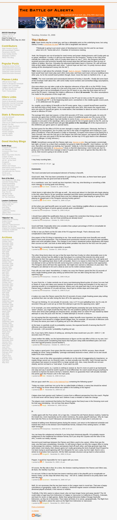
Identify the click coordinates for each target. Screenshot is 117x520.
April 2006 (5, 252)
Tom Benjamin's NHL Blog (11, 180)
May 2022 (5, 362)
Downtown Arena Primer (11, 66)
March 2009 (6, 311)
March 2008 (6, 291)
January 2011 (7, 342)
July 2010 (5, 335)
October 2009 (7, 323)
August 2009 (6, 320)
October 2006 (7, 262)
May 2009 (5, 315)
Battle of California (8, 190)
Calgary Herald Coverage (11, 87)
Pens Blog (5, 207)
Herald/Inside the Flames (11, 171)
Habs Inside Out (7, 204)
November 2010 (7, 339)
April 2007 (5, 272)
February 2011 (7, 344)
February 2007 (7, 269)
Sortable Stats (7, 119)
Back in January (75, 71)
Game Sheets (7, 121)
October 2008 (7, 303)
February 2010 (7, 330)
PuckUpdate (6, 209)
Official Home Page (9, 82)
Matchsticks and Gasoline (11, 167)
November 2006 (7, 263)
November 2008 (7, 304)
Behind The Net (7, 124)
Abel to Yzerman (8, 195)
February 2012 (7, 352)
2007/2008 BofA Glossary (11, 70)
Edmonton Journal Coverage (12, 103)
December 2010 (7, 340)
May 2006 (5, 253)
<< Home (35, 511)
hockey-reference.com (10, 128)
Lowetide (5, 153)
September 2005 (8, 240)
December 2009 (7, 327)
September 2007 (8, 281)
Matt (43, 376)
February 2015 (7, 359)
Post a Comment (38, 507)
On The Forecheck (8, 197)
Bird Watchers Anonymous (11, 214)
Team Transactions (9, 91)
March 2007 (6, 270)
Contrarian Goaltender (10, 230)
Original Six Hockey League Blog (13, 228)
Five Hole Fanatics (9, 169)
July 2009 (5, 318)
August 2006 (6, 258)
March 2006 (6, 250)
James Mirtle (46, 200)
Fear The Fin (6, 192)
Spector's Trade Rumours (11, 225)
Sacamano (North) (9, 52)
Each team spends (43, 98)
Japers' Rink (6, 212)
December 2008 (7, 306)
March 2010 (6, 332)
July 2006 (5, 257)
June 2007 (5, 275)
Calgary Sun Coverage (10, 85)
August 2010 (6, 337)
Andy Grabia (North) (9, 54)
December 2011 (7, 350)
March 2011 (6, 345)
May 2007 (5, 274)
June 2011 (5, 347)
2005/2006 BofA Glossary (11, 73)
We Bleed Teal (7, 194)
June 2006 (5, 255)
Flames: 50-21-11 (8, 34)
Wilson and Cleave (9, 166)
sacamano (45, 480)
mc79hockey (6, 149)
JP (43, 390)
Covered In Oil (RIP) (9, 147)
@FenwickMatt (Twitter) (10, 50)
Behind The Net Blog (9, 226)
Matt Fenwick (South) (10, 48)
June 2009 (5, 316)
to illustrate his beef (50, 44)
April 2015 (5, 361)
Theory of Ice (6, 206)
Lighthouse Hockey (8, 211)
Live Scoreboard (8, 117)
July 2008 (5, 298)
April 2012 (5, 354)
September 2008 (8, 301)
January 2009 (7, 308)
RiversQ (45, 249)
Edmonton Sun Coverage (11, 105)
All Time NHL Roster (9, 89)
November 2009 (7, 325)
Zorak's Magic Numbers (10, 126)
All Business (58, 148)
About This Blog (8, 57)
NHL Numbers (7, 135)
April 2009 (5, 313)
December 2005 (7, 245)
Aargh (44, 405)
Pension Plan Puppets (9, 202)
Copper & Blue (7, 157)
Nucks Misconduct (8, 185)
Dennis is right (78, 142)
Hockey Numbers (8, 231)
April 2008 (5, 292)
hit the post (6, 173)
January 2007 (7, 267)
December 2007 (7, 286)
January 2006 (7, 246)
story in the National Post (59, 382)
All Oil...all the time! (9, 160)
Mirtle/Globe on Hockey (10, 219)
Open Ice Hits (7, 175)
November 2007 (7, 284)
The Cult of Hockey (9, 158)
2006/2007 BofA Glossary (11, 71)
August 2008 (6, 299)
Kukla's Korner (7, 221)
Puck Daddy (6, 223)
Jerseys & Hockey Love (10, 187)
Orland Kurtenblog (8, 183)
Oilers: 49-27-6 (7, 36)
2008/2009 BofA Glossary (11, 68)
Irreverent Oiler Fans (9, 151)
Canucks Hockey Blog (9, 182)
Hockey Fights (7, 133)
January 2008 (7, 287)
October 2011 (7, 349)
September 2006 (8, 260)
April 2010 (5, 333)
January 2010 (7, 328)
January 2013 (7, 357)
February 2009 (7, 310)
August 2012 (6, 356)
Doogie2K (45, 454)
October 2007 (7, 282)
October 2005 (7, 241)
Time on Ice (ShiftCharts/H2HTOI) (14, 122)
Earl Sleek (45, 187)
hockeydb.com (7, 130)
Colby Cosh (6, 164)
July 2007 (5, 277)
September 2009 (8, 321)
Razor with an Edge (9, 188)
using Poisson (85, 119)
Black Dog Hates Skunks (11, 155)
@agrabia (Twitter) (9, 56)
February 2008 (7, 289)
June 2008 (5, 296)
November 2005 (7, 243)
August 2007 (6, 279)
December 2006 (7, 265)
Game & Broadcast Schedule (12, 84)
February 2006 (7, 248)
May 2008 (5, 294)
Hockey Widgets (8, 132)
